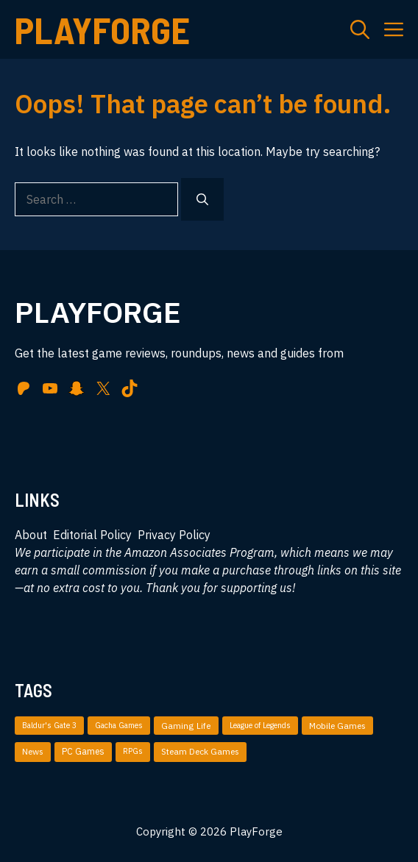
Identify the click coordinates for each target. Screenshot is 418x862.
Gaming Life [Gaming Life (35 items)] (186, 725)
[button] (360, 29)
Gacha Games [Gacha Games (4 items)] (119, 725)
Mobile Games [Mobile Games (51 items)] (337, 725)
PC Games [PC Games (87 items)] (83, 751)
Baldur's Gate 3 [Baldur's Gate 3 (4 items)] (49, 725)
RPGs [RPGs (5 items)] (133, 751)
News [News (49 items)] (32, 751)
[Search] (202, 199)
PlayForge (102, 29)
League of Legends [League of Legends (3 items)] (260, 725)
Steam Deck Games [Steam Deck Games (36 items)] (200, 751)
